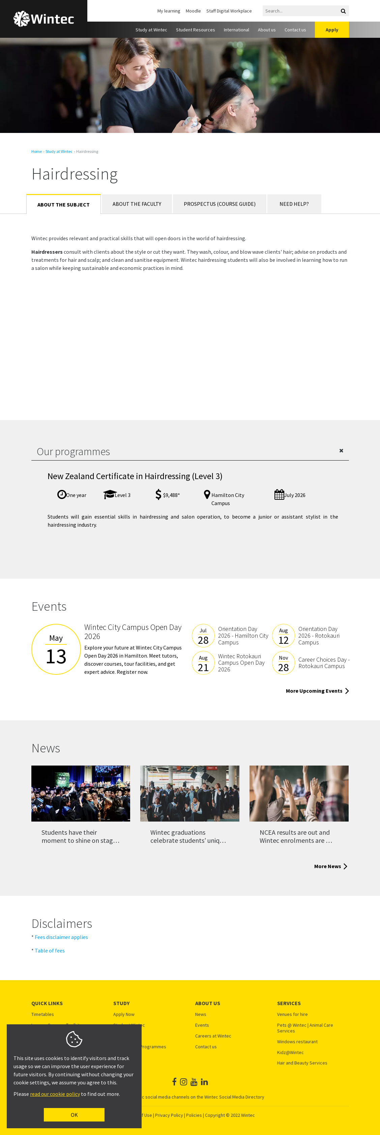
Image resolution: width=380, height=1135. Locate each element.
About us (267, 30)
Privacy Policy (169, 1115)
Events (202, 1025)
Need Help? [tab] (294, 203)
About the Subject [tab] (63, 204)
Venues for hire (292, 1014)
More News (331, 866)
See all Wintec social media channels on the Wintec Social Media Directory (190, 1097)
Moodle (193, 11)
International (236, 30)
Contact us (295, 30)
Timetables (42, 1014)
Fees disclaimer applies (61, 937)
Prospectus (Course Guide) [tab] (220, 203)
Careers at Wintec (213, 1036)
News (200, 1014)
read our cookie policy (55, 1093)
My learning (168, 11)
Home (36, 151)
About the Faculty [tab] (137, 203)
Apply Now (124, 1014)
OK (74, 1114)
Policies (194, 1115)
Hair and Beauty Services (302, 1063)
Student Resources (195, 30)
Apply (332, 30)
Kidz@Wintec (290, 1052)
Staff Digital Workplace (229, 11)
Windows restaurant (297, 1042)
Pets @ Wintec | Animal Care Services (305, 1028)
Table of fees (50, 950)
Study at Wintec (151, 30)
